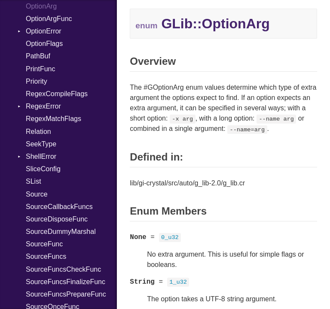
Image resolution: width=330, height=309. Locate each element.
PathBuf (38, 56)
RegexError (43, 106)
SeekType (41, 144)
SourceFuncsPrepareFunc (66, 294)
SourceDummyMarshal (61, 231)
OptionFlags (44, 43)
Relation (38, 131)
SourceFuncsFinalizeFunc (65, 281)
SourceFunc (44, 244)
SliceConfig (43, 169)
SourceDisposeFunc (57, 219)
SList (33, 181)
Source (37, 194)
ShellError (41, 156)
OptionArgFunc (49, 18)
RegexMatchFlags (53, 118)
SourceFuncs (46, 256)
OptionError (43, 31)
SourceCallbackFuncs (59, 206)
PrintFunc (40, 69)
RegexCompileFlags (57, 93)
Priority (36, 81)
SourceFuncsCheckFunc (63, 269)
